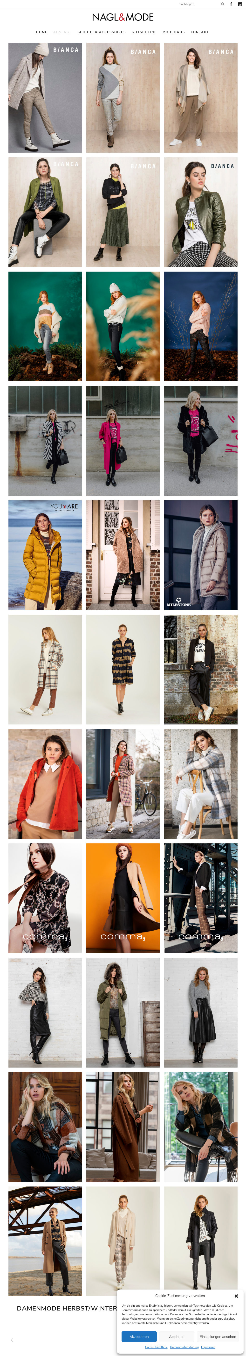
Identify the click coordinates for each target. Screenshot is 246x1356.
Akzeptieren (139, 1337)
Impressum (208, 1347)
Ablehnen (176, 1337)
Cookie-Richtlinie (156, 1347)
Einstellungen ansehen (217, 1337)
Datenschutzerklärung (184, 1347)
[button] (236, 1296)
